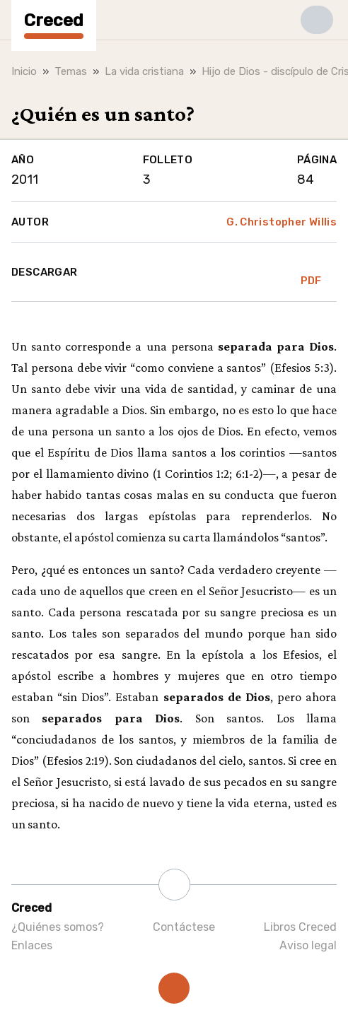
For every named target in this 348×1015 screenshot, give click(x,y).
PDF (311, 272)
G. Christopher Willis (281, 222)
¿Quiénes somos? (57, 927)
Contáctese (184, 927)
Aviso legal (308, 945)
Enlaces (31, 945)
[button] (317, 20)
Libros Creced (300, 927)
